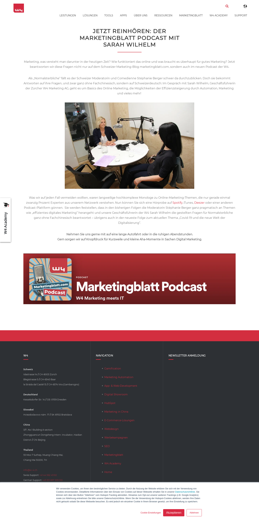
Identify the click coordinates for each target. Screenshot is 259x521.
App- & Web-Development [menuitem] (120, 385)
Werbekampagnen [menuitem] (116, 437)
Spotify (177, 202)
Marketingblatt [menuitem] (191, 15)
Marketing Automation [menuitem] (118, 377)
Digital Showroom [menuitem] (116, 394)
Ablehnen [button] (194, 512)
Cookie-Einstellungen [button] (150, 512)
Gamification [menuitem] (112, 368)
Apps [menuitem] (123, 15)
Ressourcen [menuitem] (163, 15)
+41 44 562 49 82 (48, 475)
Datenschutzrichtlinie (185, 492)
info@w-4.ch (30, 470)
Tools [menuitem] (108, 15)
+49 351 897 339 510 (52, 480)
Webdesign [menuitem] (111, 429)
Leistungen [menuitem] (68, 15)
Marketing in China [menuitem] (116, 411)
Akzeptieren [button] (173, 512)
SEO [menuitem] (107, 446)
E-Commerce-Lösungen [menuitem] (119, 420)
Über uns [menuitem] (140, 15)
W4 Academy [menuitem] (219, 15)
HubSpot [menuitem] (109, 403)
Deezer (199, 202)
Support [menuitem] (241, 15)
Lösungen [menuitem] (90, 15)
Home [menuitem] (108, 472)
